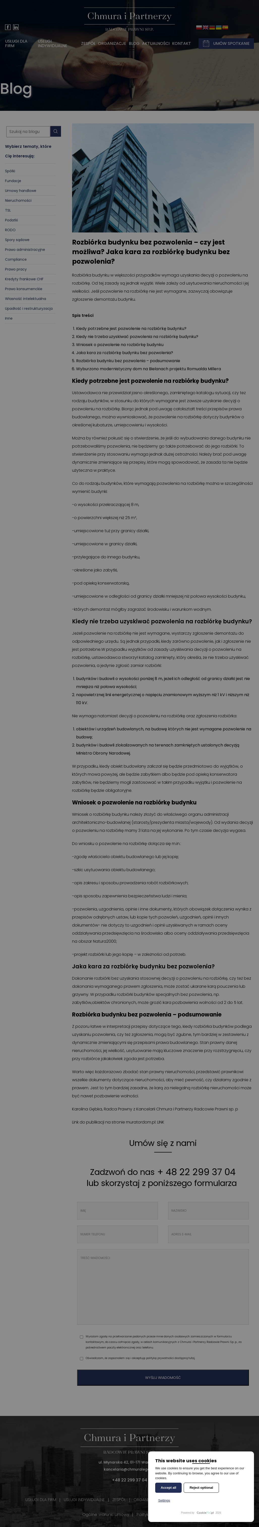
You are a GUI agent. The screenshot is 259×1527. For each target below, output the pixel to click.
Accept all (168, 1487)
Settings (164, 1500)
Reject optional (201, 1487)
